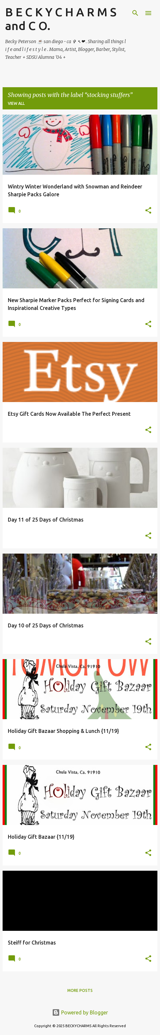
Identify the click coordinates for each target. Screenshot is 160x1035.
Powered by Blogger (80, 1012)
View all (16, 103)
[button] (148, 210)
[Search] (135, 13)
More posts (80, 990)
